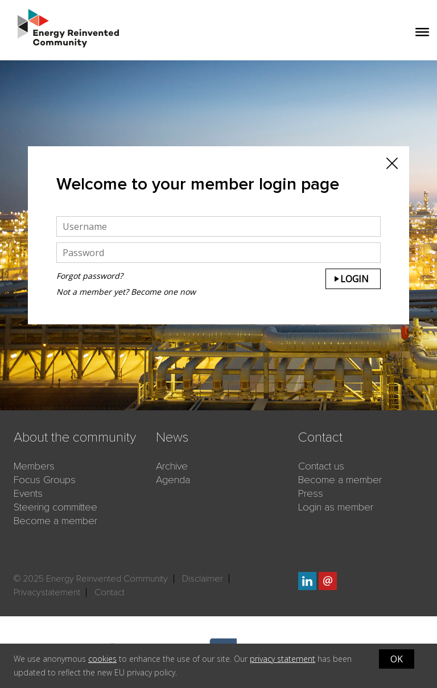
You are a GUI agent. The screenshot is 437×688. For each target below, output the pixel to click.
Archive (172, 466)
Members (34, 466)
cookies (102, 658)
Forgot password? (89, 275)
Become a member (55, 520)
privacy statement (282, 658)
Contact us (321, 466)
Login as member (335, 507)
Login (354, 279)
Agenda (173, 479)
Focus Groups (45, 479)
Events (28, 493)
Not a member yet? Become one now (126, 292)
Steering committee (55, 507)
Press (310, 493)
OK (396, 659)
